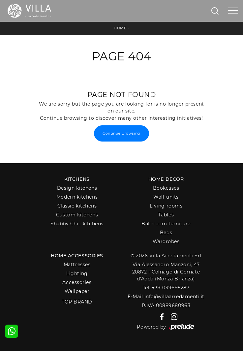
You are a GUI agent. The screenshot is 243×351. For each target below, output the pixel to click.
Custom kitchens (77, 215)
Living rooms (166, 206)
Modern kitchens (77, 197)
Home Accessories (77, 256)
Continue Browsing (121, 133)
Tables (166, 215)
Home (120, 28)
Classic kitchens (77, 206)
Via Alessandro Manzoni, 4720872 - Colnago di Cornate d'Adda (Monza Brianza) (166, 272)
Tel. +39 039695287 (166, 288)
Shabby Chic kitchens (77, 224)
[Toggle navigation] (233, 11)
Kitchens (76, 179)
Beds (166, 233)
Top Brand (77, 302)
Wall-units (166, 197)
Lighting (76, 273)
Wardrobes (166, 241)
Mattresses (77, 265)
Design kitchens (77, 188)
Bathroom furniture (166, 224)
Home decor (166, 179)
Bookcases (166, 188)
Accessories (76, 282)
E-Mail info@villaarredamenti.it (166, 297)
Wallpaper (77, 291)
